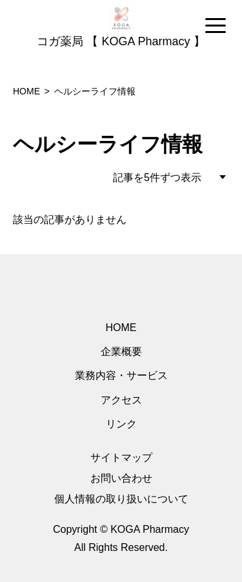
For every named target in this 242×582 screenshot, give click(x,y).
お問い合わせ (121, 478)
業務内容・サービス (121, 375)
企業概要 (121, 351)
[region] (121, 26)
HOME (121, 327)
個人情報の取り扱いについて (121, 498)
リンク (121, 423)
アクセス (121, 399)
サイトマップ (121, 457)
